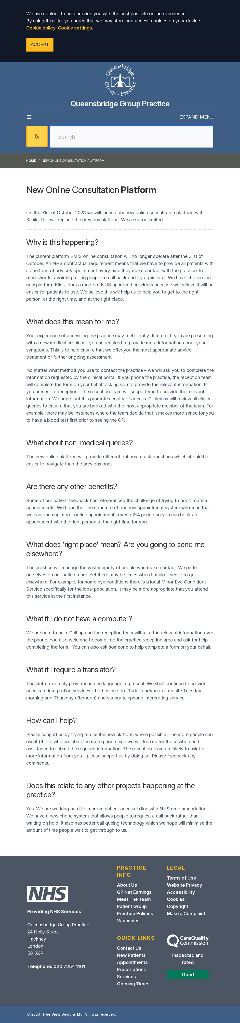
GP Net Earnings (134, 892)
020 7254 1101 (69, 966)
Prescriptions (131, 969)
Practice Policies (135, 913)
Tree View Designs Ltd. (63, 1014)
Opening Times (133, 983)
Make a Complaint (186, 913)
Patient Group (132, 906)
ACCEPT (40, 44)
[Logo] (120, 80)
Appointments (132, 962)
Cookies (176, 899)
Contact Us (129, 948)
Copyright (177, 906)
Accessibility (181, 892)
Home (31, 161)
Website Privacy (184, 885)
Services (126, 976)
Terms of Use (181, 878)
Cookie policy (41, 28)
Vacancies (128, 920)
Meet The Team (134, 899)
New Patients (131, 955)
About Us (127, 885)
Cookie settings (75, 28)
